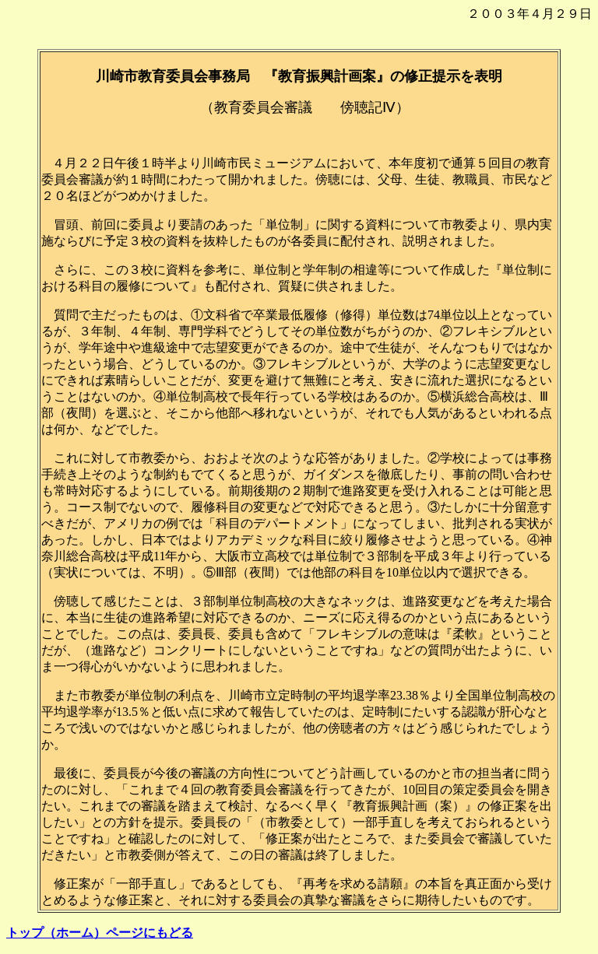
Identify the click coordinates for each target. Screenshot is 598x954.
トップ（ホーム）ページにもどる (99, 932)
